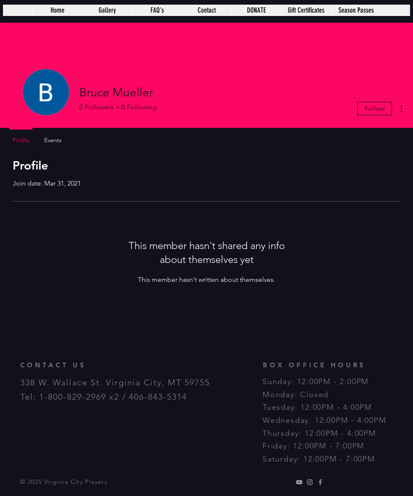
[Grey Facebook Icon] (320, 482)
